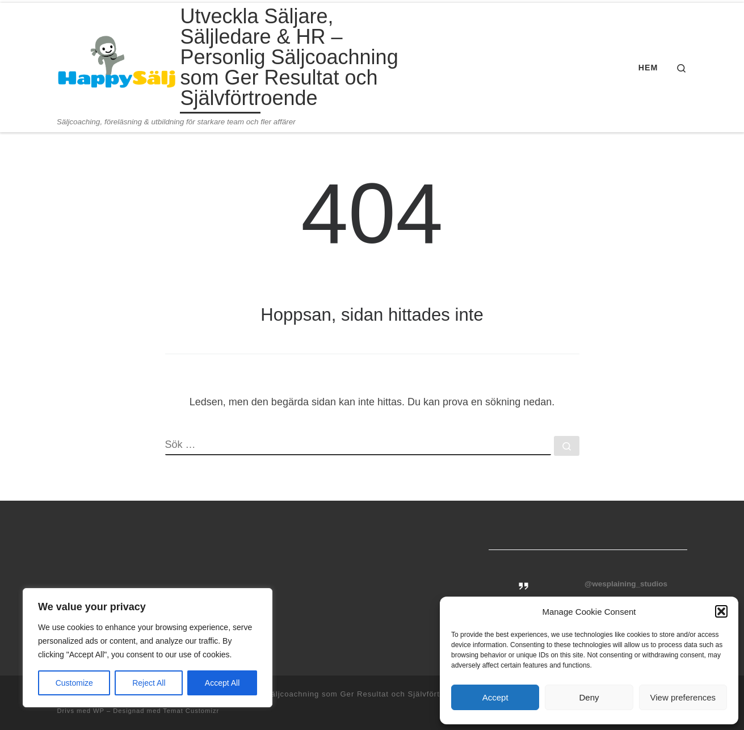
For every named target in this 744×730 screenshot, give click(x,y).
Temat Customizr (191, 710)
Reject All (148, 682)
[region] (147, 647)
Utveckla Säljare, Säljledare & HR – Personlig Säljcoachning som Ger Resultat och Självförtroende (276, 694)
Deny (589, 697)
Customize (74, 682)
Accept (495, 697)
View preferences (683, 697)
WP (98, 710)
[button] (721, 611)
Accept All (222, 682)
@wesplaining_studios (626, 584)
